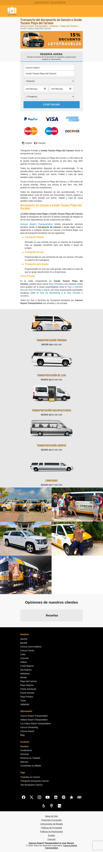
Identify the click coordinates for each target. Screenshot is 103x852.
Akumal (23, 639)
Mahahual (25, 673)
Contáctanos (26, 750)
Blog (22, 735)
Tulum (23, 700)
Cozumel (24, 658)
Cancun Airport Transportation (34, 26)
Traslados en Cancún (30, 777)
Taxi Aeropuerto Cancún (31, 785)
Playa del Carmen (69, 26)
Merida (23, 677)
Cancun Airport (27, 731)
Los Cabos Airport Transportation (35, 723)
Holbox (23, 662)
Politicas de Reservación (51, 831)
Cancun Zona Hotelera (30, 646)
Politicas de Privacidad (51, 828)
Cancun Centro (27, 650)
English (51, 835)
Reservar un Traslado (30, 758)
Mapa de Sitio (51, 816)
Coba (22, 654)
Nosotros (24, 746)
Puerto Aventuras (28, 689)
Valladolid (24, 704)
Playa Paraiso (26, 697)
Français (52, 839)
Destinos (54, 26)
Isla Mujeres (26, 670)
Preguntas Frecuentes (51, 820)
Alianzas (24, 762)
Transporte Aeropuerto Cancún (34, 781)
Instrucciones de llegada (51, 824)
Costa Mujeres (27, 666)
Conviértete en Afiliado (30, 766)
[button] (20, 624)
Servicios (24, 754)
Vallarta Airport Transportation (34, 719)
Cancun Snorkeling (29, 727)
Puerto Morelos (27, 693)
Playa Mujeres (27, 685)
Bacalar (23, 643)
